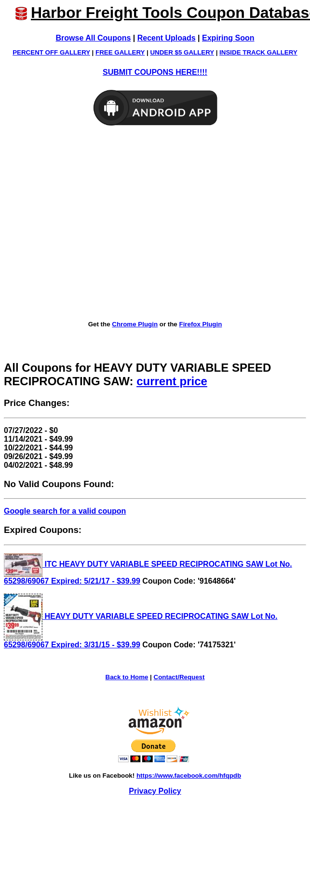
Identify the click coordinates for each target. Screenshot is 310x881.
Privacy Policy (155, 791)
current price (171, 381)
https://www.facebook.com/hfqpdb (188, 775)
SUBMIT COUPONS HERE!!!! (155, 72)
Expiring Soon (228, 38)
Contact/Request (179, 677)
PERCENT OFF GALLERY (51, 52)
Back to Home (127, 677)
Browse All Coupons (93, 38)
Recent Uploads (166, 38)
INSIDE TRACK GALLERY (258, 52)
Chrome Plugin (135, 324)
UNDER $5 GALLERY (182, 52)
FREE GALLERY (120, 52)
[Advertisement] (90, 223)
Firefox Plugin (200, 324)
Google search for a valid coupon (65, 511)
